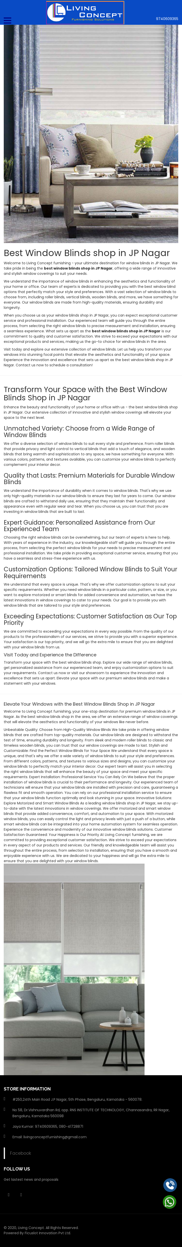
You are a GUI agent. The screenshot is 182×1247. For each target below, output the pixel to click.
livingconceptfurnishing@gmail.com (55, 1136)
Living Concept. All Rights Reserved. (48, 1227)
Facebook (20, 1153)
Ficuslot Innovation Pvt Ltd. (48, 1232)
